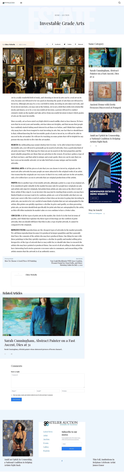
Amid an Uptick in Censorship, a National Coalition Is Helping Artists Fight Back (105, 138)
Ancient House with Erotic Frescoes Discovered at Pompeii (105, 106)
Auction (65, 15)
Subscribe (71, 450)
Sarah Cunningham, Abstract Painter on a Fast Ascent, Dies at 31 (39, 343)
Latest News (47, 433)
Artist (45, 437)
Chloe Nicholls (10, 44)
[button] (118, 3)
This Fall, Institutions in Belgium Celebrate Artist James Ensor (104, 463)
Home (57, 15)
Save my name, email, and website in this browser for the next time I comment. (33, 396)
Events (45, 444)
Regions (46, 452)
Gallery (46, 448)
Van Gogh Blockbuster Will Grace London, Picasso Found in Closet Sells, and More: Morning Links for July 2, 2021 (66, 263)
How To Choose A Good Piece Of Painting (20, 261)
